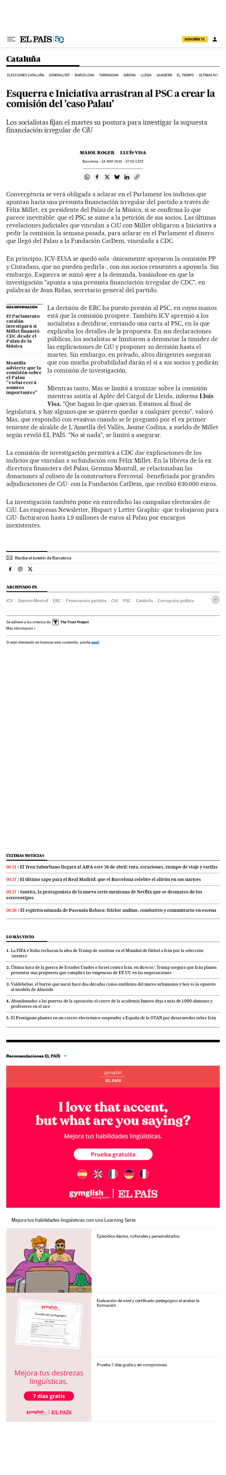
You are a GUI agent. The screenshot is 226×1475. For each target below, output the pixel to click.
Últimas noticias (25, 855)
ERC (57, 600)
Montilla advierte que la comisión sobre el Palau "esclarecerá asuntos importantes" (24, 378)
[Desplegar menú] (11, 39)
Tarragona (109, 75)
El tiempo (185, 75)
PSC (127, 600)
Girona (130, 75)
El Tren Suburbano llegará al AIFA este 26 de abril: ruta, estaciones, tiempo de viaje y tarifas (119, 867)
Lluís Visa (133, 152)
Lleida (146, 75)
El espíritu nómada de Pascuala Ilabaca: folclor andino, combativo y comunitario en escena (118, 910)
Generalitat (59, 75)
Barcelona (84, 75)
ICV (9, 600)
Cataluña (23, 59)
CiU (114, 600)
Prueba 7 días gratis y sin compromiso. (132, 1364)
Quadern (164, 75)
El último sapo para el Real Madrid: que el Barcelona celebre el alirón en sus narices (110, 879)
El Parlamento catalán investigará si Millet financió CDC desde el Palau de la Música (23, 331)
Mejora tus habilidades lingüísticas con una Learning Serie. (74, 1220)
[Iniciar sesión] (215, 39)
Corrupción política (176, 600)
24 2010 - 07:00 (122, 161)
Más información (21, 628)
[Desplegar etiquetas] (215, 600)
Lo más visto (20, 937)
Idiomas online (113, 1076)
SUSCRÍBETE (195, 39)
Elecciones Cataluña (25, 75)
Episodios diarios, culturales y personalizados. (138, 1236)
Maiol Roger (97, 152)
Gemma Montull (33, 600)
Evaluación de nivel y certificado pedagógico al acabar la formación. (148, 1303)
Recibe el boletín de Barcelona (43, 557)
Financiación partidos (86, 600)
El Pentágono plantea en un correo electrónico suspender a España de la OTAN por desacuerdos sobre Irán (113, 1017)
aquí (95, 642)
